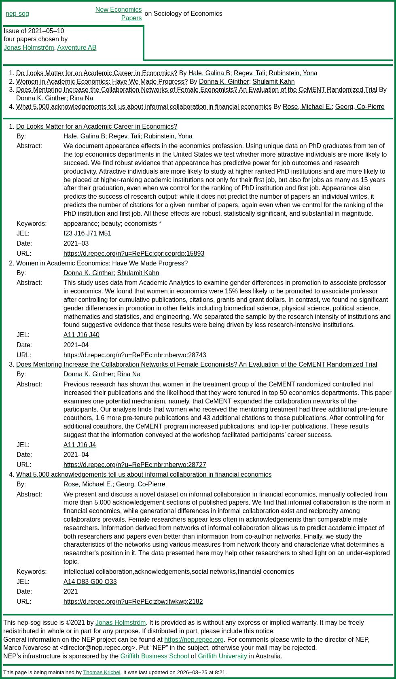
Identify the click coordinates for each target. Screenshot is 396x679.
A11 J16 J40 (82, 334)
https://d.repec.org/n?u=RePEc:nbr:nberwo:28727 (135, 464)
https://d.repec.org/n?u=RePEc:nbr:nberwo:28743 (135, 355)
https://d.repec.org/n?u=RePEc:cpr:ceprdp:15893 (134, 253)
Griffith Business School (155, 656)
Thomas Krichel (101, 672)
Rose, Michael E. (307, 106)
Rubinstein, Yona (293, 73)
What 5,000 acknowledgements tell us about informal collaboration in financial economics (143, 106)
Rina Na (81, 98)
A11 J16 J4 (80, 444)
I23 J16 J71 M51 (87, 233)
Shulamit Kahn (274, 81)
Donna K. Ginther (224, 81)
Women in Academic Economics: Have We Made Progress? (102, 81)
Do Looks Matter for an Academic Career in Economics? (96, 73)
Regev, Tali (249, 73)
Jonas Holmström (29, 47)
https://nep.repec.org (194, 639)
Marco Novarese (27, 647)
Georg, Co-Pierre (360, 106)
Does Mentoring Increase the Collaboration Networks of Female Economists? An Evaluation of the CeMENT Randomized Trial (196, 89)
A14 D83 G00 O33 (90, 581)
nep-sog (17, 13)
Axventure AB (77, 47)
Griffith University (222, 656)
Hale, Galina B (209, 73)
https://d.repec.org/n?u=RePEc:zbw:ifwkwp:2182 (133, 601)
